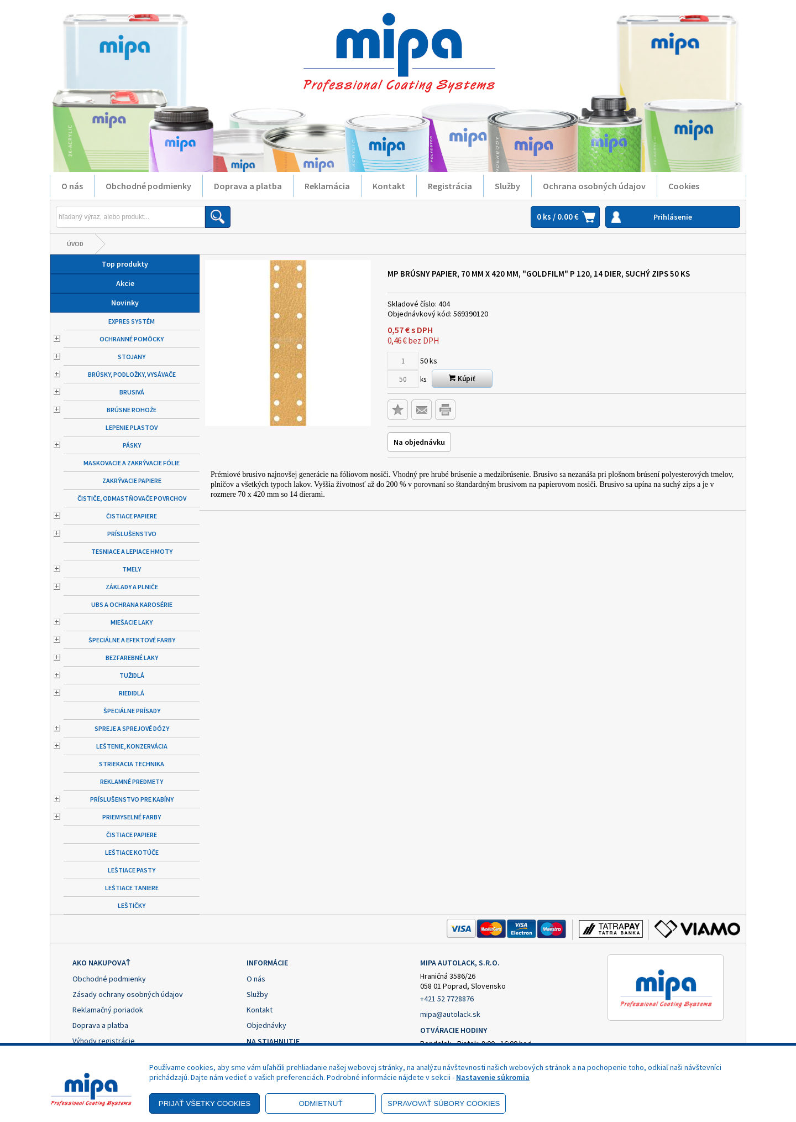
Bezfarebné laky (132, 657)
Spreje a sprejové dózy (132, 728)
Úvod (75, 244)
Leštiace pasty (131, 870)
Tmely (131, 569)
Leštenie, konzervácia (131, 746)
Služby (507, 185)
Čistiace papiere (131, 516)
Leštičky (131, 905)
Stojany (131, 356)
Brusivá (131, 392)
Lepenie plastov (132, 427)
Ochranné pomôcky (132, 339)
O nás (72, 185)
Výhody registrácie (103, 1041)
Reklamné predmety (131, 781)
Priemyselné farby (131, 817)
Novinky (125, 303)
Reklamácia (327, 185)
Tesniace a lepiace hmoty (131, 551)
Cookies (683, 185)
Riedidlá (131, 693)
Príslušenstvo (131, 533)
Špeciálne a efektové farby (131, 640)
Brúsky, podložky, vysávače (132, 374)
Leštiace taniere (132, 888)
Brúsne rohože (131, 410)
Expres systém (131, 321)
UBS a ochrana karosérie (131, 604)
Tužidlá (131, 675)
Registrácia (450, 185)
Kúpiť (462, 378)
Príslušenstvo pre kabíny (132, 799)
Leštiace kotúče (132, 852)
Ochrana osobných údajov (594, 185)
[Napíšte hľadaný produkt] (130, 217)
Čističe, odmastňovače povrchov (131, 498)
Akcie (125, 283)
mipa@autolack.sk (450, 1014)
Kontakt (389, 185)
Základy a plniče (132, 587)
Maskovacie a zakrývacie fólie (131, 463)
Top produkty (125, 264)
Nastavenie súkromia (493, 1077)
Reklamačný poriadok (107, 1010)
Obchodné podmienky (148, 185)
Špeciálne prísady (131, 711)
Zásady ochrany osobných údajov (127, 994)
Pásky (132, 445)
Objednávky (266, 1025)
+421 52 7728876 (447, 999)
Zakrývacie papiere (131, 480)
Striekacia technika (131, 764)
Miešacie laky (132, 622)
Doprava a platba (248, 185)
